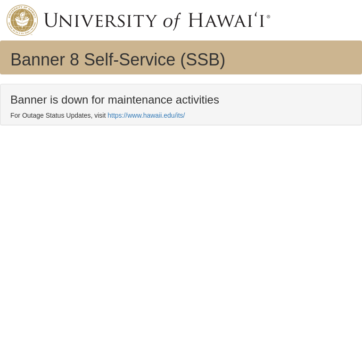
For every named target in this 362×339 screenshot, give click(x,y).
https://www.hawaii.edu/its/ (146, 115)
